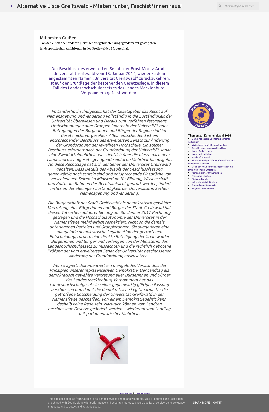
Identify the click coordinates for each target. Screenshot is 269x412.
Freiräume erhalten (201, 176)
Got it (217, 402)
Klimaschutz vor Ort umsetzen (207, 173)
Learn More (201, 402)
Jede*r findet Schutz (202, 151)
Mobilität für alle (200, 179)
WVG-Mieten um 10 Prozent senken (209, 145)
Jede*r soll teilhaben (202, 154)
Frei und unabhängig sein (204, 185)
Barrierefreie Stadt (201, 157)
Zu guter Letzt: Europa (203, 188)
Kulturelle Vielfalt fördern (204, 182)
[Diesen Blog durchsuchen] (241, 6)
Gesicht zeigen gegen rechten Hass (209, 148)
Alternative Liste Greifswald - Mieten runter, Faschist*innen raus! (99, 6)
